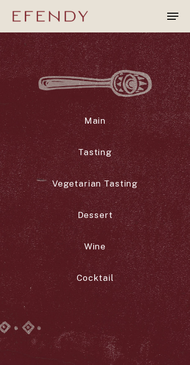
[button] (172, 16)
